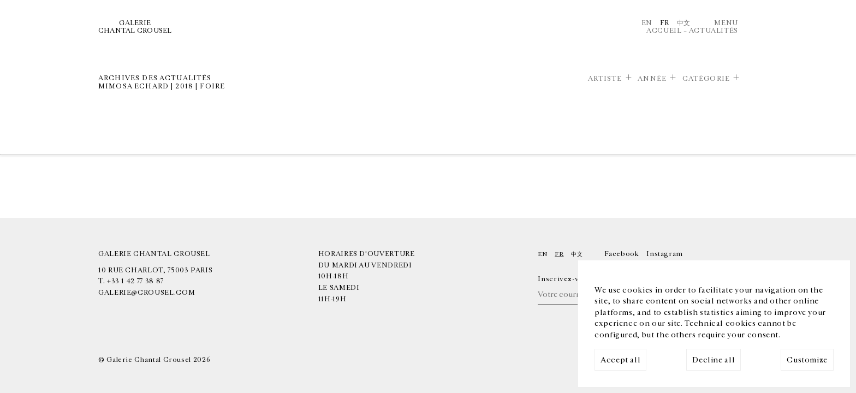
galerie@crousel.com (146, 292)
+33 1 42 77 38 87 (135, 281)
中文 (684, 23)
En (646, 23)
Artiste (605, 78)
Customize (807, 360)
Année (652, 78)
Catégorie (706, 78)
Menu (726, 23)
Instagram (664, 253)
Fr (664, 23)
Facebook (621, 253)
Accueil (663, 30)
